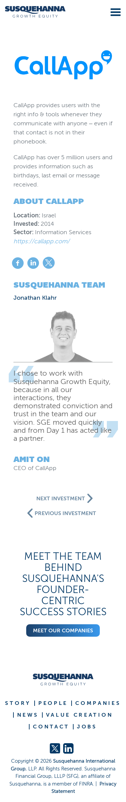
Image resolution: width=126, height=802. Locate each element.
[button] (114, 11)
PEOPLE (53, 703)
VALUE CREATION (79, 715)
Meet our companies (63, 630)
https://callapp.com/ (41, 241)
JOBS (87, 726)
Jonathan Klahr (35, 297)
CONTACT (51, 726)
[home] (33, 12)
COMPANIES (98, 703)
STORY (18, 703)
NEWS (28, 715)
